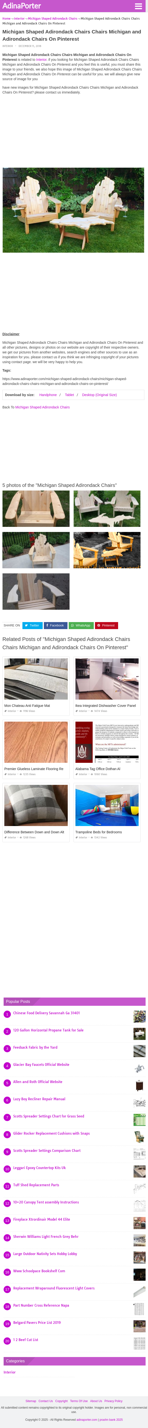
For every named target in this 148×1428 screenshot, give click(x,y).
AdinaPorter (21, 5)
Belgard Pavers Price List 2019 (37, 1322)
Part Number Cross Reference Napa (41, 1305)
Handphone (48, 395)
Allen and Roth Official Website (37, 1082)
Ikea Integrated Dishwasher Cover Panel (105, 706)
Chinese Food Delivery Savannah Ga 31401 (46, 1013)
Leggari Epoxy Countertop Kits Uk (39, 1168)
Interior (7, 46)
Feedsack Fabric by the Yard (35, 1047)
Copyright (61, 1401)
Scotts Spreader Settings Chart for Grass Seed (48, 1116)
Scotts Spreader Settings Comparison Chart (47, 1150)
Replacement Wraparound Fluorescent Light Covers (53, 1288)
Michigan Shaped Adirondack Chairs (42, 407)
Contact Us (46, 1401)
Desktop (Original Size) (99, 395)
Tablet (69, 395)
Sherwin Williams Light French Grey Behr (46, 1236)
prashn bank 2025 (111, 1419)
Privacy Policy (113, 1401)
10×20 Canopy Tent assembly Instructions (46, 1202)
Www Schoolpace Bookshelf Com (39, 1271)
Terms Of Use (79, 1401)
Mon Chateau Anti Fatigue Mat (27, 706)
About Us (96, 1401)
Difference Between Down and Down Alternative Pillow (45, 832)
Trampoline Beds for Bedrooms (98, 832)
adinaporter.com (86, 1419)
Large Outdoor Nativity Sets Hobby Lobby (45, 1254)
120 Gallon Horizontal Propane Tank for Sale (48, 1030)
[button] (138, 6)
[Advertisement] (73, 132)
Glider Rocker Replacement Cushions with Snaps (51, 1133)
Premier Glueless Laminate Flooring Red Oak (38, 769)
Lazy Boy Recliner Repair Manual (39, 1099)
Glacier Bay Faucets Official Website (41, 1064)
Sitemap (31, 1401)
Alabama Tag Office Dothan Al (97, 769)
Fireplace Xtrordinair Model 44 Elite (41, 1219)
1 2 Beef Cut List (25, 1340)
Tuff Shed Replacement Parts (36, 1185)
